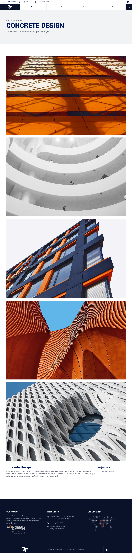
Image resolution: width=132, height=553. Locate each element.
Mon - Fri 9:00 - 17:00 (43, 2)
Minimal (112, 471)
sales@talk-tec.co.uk (26, 2)
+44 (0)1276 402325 (10, 2)
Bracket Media (80, 549)
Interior (105, 471)
